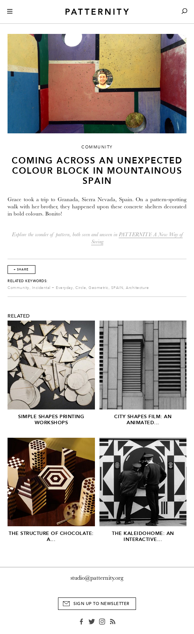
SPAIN (117, 288)
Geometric (98, 288)
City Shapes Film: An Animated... (142, 419)
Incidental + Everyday (52, 288)
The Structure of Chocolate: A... (51, 536)
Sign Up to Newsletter (101, 603)
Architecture (137, 288)
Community (18, 288)
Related (19, 316)
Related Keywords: (28, 281)
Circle (80, 288)
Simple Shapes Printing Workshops (51, 419)
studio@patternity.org (97, 577)
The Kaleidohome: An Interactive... (143, 536)
